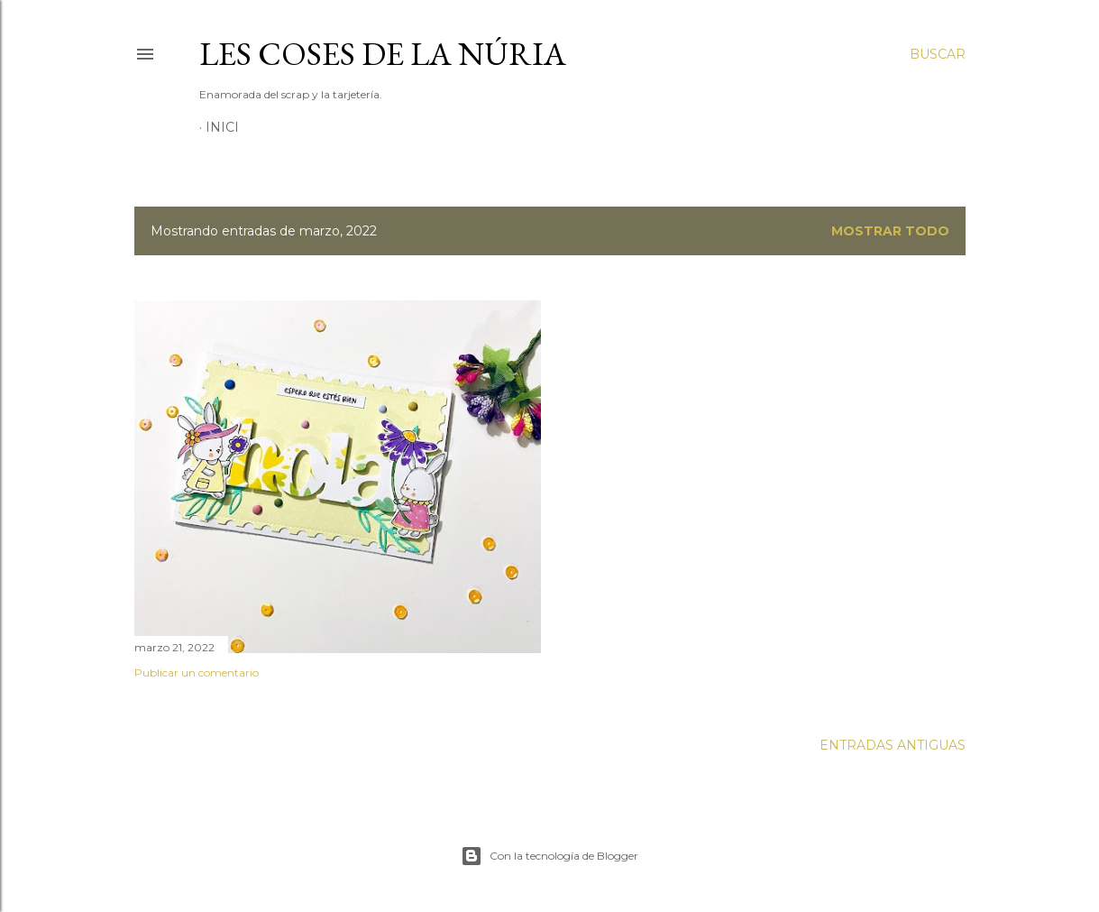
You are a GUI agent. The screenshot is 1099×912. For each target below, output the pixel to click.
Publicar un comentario (196, 672)
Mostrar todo (890, 231)
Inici (222, 127)
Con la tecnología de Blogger (549, 856)
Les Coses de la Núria (382, 53)
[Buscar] (938, 54)
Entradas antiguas (893, 745)
